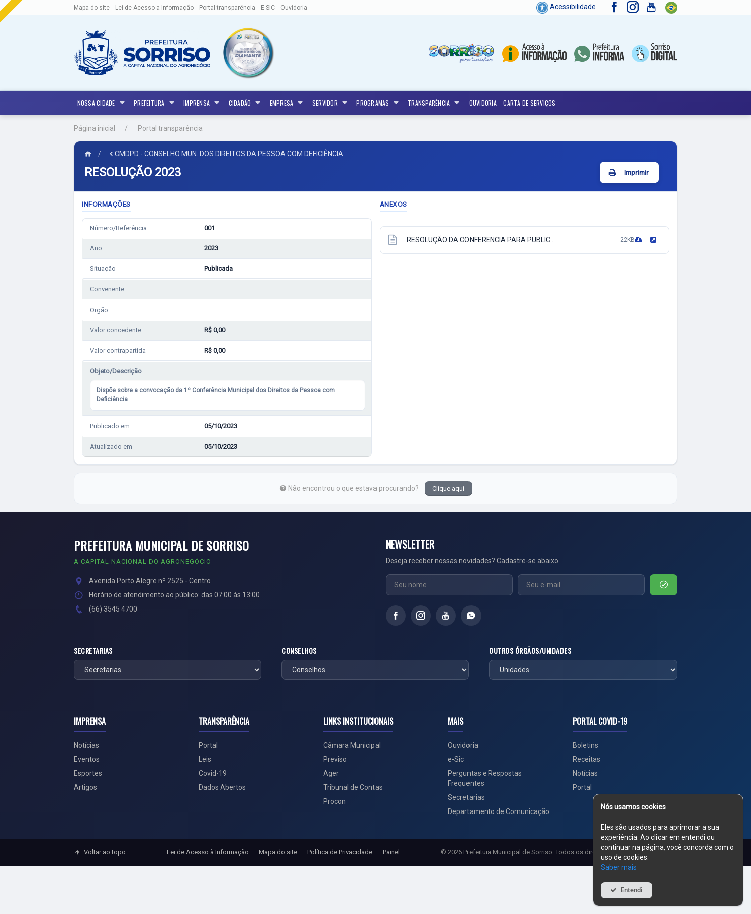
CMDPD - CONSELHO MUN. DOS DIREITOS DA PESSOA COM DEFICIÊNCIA (225, 154)
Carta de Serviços (529, 102)
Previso (335, 759)
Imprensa (202, 103)
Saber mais (619, 867)
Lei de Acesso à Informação (208, 852)
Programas (378, 103)
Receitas (586, 759)
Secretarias (93, 651)
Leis (205, 759)
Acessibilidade (566, 7)
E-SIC (268, 7)
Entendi (632, 890)
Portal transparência (227, 7)
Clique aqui (448, 488)
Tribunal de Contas (353, 787)
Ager (331, 773)
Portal (208, 745)
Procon (334, 801)
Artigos (85, 787)
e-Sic (456, 759)
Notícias (86, 745)
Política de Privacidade (339, 852)
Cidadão (246, 103)
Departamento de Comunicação (498, 811)
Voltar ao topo (100, 852)
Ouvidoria (293, 7)
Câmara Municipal (352, 745)
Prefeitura (155, 103)
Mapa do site (92, 7)
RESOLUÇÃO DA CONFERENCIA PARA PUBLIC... (481, 240)
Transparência (435, 103)
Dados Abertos (222, 787)
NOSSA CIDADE (102, 103)
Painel (391, 852)
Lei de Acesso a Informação (154, 7)
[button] (247, 52)
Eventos (87, 759)
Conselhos (299, 651)
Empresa (288, 103)
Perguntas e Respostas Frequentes (485, 778)
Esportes (88, 773)
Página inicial (94, 128)
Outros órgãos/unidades (530, 651)
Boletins (585, 745)
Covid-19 (213, 773)
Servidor (331, 103)
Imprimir (636, 172)
